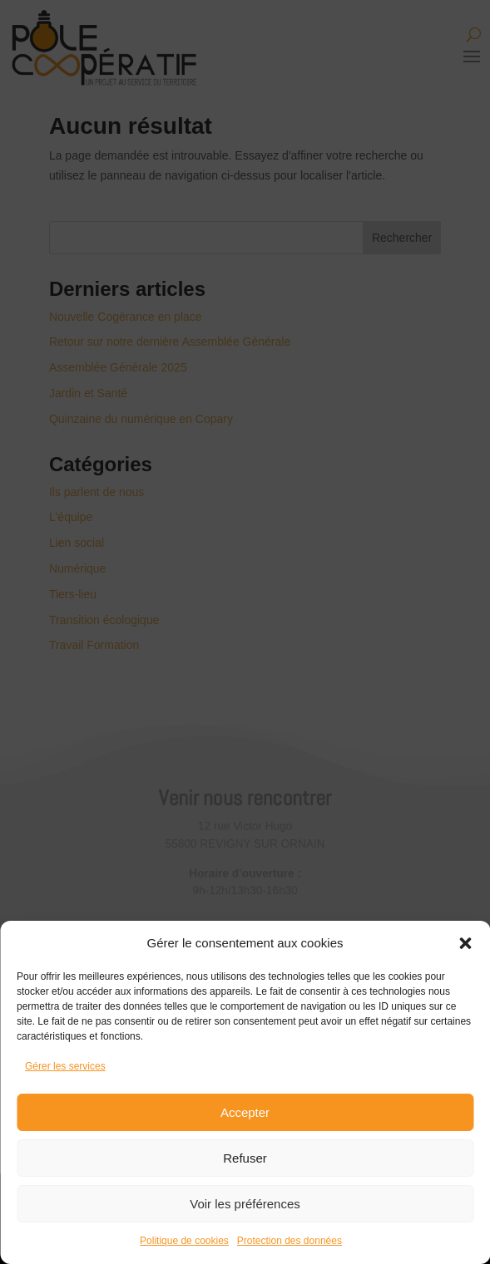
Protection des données (289, 1241)
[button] (465, 943)
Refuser (245, 1158)
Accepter (245, 1112)
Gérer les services (65, 1066)
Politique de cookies (184, 1241)
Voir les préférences (245, 1204)
